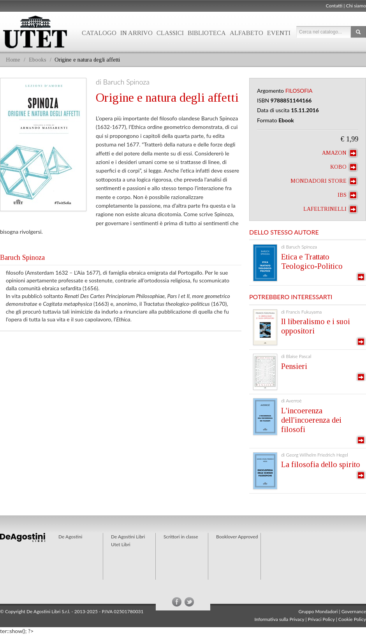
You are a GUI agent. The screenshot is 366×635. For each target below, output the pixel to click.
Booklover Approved (237, 537)
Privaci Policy (321, 619)
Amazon (339, 153)
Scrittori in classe (181, 537)
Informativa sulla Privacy (279, 619)
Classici (170, 33)
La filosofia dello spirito (320, 464)
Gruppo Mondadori (318, 611)
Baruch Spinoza (22, 257)
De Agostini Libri (128, 537)
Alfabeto (246, 33)
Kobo (343, 167)
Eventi (278, 33)
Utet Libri (120, 544)
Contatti (334, 6)
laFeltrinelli (330, 209)
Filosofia (299, 90)
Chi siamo (356, 6)
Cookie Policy (352, 619)
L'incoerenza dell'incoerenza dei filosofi (311, 420)
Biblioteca (207, 33)
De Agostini (70, 537)
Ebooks (37, 60)
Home (13, 60)
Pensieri (294, 366)
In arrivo (136, 33)
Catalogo (99, 33)
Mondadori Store (323, 181)
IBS (347, 195)
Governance (353, 611)
